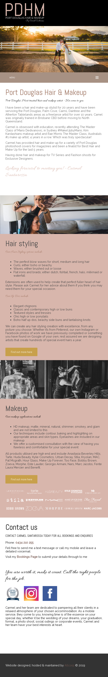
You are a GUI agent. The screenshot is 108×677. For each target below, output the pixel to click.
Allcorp (69, 665)
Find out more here (21, 352)
